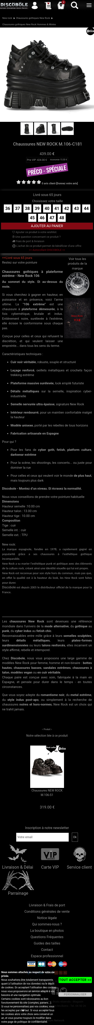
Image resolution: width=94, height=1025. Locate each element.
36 (7, 208)
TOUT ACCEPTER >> (75, 980)
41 (56, 208)
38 (27, 208)
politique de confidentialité (32, 1021)
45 (32, 217)
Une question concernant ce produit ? (36, 236)
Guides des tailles (47, 943)
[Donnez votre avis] (67, 183)
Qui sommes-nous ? (47, 924)
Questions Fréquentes (47, 937)
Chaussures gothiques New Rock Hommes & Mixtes (29, 24)
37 (17, 208)
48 (61, 217)
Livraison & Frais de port (47, 905)
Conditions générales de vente (47, 912)
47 (51, 217)
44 (86, 208)
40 (47, 208)
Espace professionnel (47, 956)
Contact (47, 950)
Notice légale (47, 918)
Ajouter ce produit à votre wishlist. (34, 232)
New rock (7, 18)
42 (66, 208)
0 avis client (48, 183)
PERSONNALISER (75, 994)
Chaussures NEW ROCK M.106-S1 (47, 793)
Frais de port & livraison (28, 241)
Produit (47, 729)
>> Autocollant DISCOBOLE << (47, 249)
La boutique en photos (47, 931)
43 (76, 208)
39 (37, 208)
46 (42, 217)
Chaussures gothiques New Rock (33, 18)
